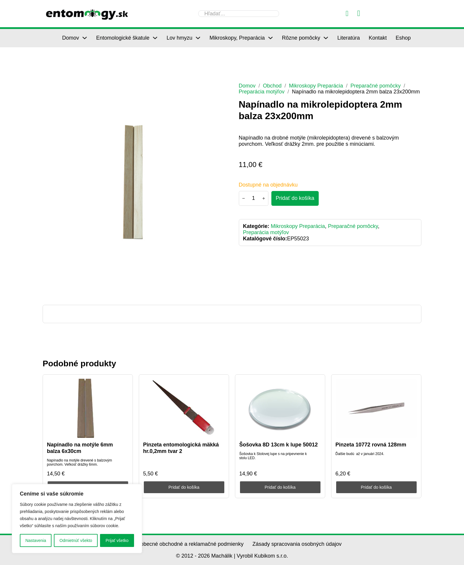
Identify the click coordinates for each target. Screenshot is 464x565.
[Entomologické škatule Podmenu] (155, 38)
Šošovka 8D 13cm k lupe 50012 (278, 445)
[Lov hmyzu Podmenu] (198, 38)
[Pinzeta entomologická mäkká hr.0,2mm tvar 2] (184, 408)
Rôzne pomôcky (301, 38)
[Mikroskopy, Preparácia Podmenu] (270, 38)
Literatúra (348, 38)
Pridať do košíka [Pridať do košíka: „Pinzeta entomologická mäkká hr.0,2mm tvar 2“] (183, 487)
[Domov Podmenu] (84, 38)
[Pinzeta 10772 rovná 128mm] (376, 408)
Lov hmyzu (179, 38)
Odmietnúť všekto (75, 540)
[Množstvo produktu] (253, 198)
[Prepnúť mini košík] (358, 13)
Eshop (403, 38)
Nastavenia (35, 540)
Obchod (272, 86)
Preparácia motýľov (262, 92)
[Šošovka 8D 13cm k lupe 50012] (280, 408)
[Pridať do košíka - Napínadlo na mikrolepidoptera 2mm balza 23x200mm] (295, 198)
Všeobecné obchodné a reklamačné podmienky (187, 544)
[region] (77, 518)
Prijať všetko (117, 540)
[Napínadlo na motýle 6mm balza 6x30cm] (88, 408)
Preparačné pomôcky (376, 86)
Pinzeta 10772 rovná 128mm (371, 445)
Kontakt (378, 38)
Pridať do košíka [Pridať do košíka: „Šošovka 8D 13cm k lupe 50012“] (280, 487)
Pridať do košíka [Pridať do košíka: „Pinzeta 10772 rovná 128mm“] (376, 487)
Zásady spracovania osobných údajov (296, 544)
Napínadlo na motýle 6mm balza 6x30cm (80, 448)
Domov (70, 38)
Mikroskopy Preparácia (316, 86)
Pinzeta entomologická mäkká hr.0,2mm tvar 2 (181, 448)
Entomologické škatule (122, 38)
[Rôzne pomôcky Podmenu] (325, 38)
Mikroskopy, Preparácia (237, 38)
